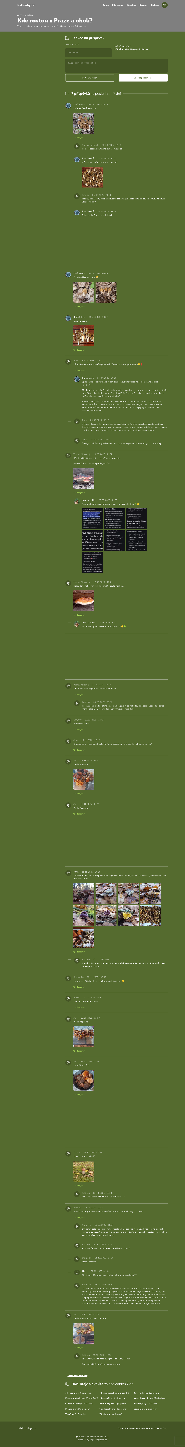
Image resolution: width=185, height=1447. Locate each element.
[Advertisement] (39, 78)
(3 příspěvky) (114, 1393)
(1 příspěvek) (147, 1393)
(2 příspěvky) (113, 1409)
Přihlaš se (118, 49)
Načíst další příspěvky (77, 1375)
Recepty (143, 5)
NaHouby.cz (26, 5)
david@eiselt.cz (100, 1440)
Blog (165, 1428)
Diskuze (155, 5)
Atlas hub (131, 5)
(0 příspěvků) (78, 1393)
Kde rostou (117, 5)
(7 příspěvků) (146, 1403)
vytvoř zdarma (141, 49)
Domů (106, 5)
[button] (89, 78)
